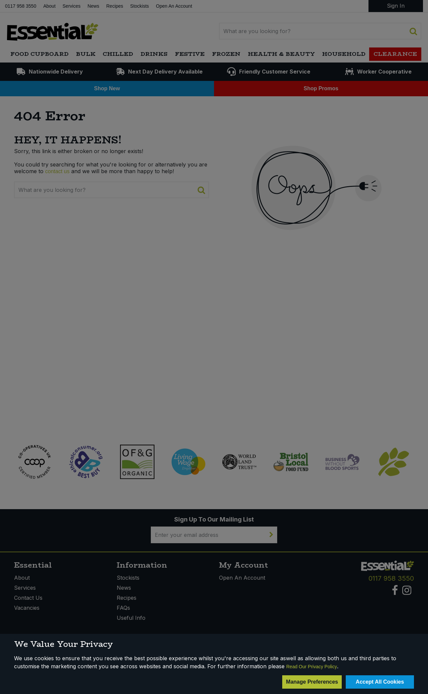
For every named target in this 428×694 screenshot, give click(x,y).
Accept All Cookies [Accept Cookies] (380, 682)
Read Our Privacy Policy (311, 666)
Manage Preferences (312, 682)
